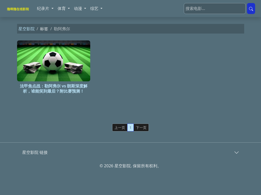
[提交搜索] (251, 8)
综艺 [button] (94, 8)
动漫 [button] (78, 8)
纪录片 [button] (43, 8)
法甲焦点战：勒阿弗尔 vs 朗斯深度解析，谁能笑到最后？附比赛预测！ (54, 88)
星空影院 (26, 29)
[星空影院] (18, 8)
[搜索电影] (215, 8)
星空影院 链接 (35, 152)
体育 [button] (62, 8)
